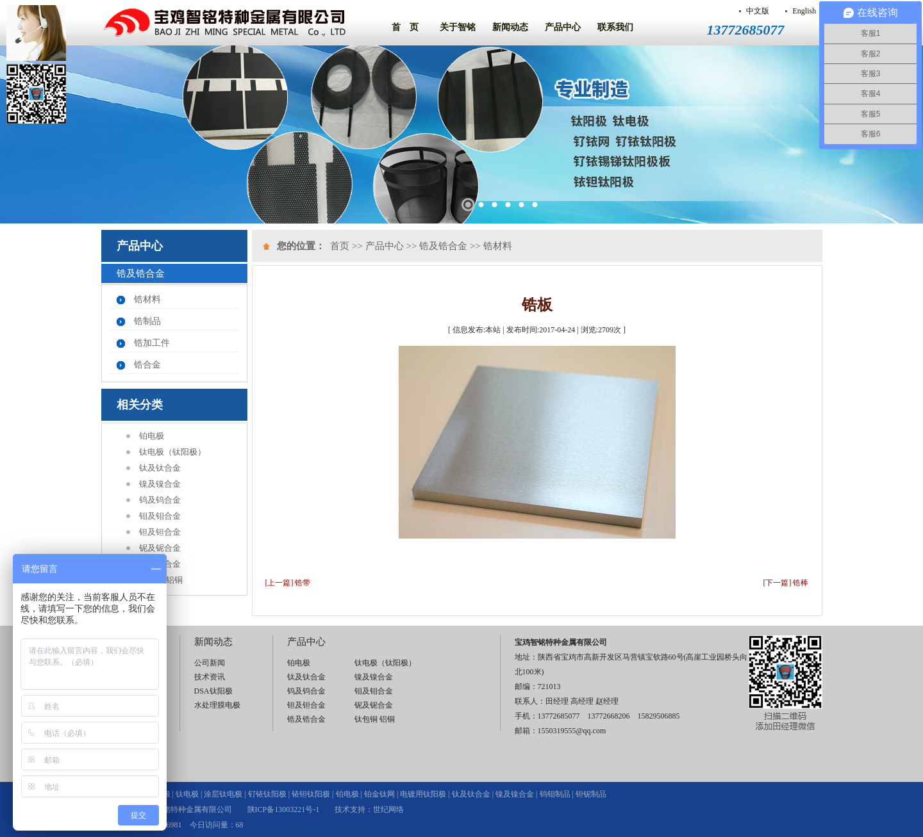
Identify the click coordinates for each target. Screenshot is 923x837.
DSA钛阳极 (213, 691)
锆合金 (147, 365)
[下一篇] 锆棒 (786, 582)
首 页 (405, 27)
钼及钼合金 (160, 516)
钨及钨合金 (160, 500)
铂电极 (151, 436)
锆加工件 (152, 343)
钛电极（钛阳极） (172, 452)
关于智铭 (458, 27)
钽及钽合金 (160, 532)
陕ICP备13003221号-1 (283, 809)
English (804, 10)
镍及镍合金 (160, 484)
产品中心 (563, 27)
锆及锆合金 (160, 564)
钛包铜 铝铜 (161, 580)
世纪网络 (388, 809)
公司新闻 (209, 662)
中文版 (757, 10)
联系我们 (615, 27)
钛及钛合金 (160, 468)
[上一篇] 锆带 (288, 582)
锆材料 (147, 299)
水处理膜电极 (217, 705)
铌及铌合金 (160, 548)
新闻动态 (510, 27)
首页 (339, 246)
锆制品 (147, 321)
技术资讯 (209, 676)
